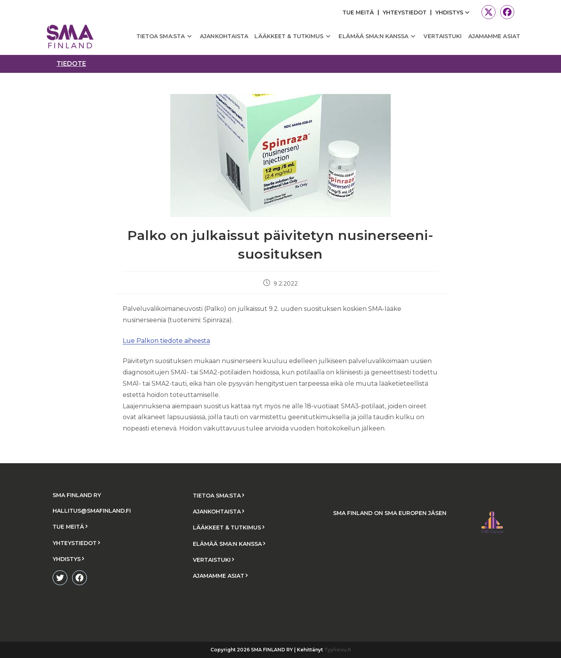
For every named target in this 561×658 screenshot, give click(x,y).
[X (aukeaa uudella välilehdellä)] (488, 12)
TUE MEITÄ (358, 12)
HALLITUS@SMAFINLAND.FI (92, 510)
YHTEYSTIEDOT (405, 12)
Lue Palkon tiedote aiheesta (166, 340)
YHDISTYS (453, 12)
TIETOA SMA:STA (217, 495)
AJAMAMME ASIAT (218, 575)
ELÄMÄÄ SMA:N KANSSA (227, 543)
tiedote (71, 63)
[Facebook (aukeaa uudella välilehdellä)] (506, 12)
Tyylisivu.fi (337, 650)
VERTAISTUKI (212, 559)
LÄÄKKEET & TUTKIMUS (227, 527)
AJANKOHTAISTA (217, 511)
